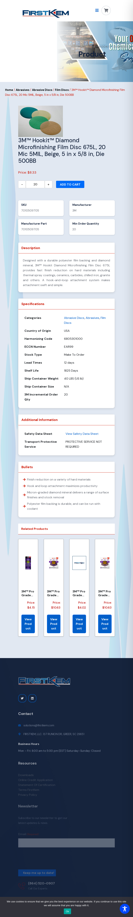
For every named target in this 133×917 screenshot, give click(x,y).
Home (82, 46)
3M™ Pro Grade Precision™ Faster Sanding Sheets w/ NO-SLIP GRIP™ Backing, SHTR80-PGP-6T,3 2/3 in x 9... (27, 593)
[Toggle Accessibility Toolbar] (124, 908)
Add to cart (70, 184)
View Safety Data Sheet (82, 434)
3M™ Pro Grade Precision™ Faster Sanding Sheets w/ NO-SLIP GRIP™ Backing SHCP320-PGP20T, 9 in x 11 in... (104, 593)
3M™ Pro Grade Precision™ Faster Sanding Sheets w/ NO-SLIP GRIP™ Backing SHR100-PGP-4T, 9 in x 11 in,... (79, 593)
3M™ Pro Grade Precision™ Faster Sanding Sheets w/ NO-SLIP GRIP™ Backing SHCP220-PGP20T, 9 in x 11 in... (53, 593)
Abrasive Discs (42, 90)
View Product (28, 623)
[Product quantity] (35, 184)
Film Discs (62, 90)
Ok (67, 911)
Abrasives (22, 90)
